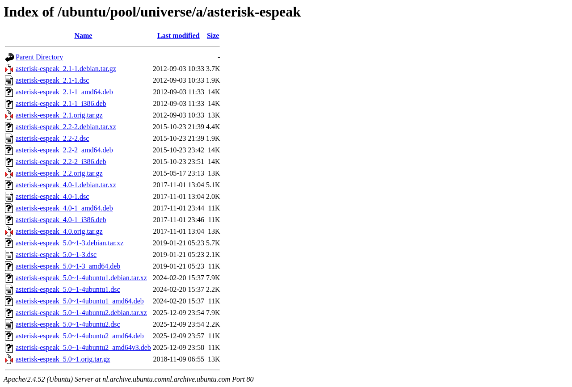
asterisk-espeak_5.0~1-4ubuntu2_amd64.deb (80, 336)
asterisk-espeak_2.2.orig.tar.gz (59, 173)
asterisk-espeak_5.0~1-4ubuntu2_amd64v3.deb (83, 347)
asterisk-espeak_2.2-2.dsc (52, 138)
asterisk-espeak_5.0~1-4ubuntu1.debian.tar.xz (81, 278)
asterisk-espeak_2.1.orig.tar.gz (59, 115)
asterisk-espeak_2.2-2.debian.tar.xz (66, 126)
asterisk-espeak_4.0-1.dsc (52, 196)
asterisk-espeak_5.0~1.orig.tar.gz (63, 359)
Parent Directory (39, 57)
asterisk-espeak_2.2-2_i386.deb (61, 161)
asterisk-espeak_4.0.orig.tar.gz (59, 231)
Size (213, 35)
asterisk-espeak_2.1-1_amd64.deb (64, 92)
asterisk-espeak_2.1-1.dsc (52, 80)
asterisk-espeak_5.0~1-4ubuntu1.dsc (68, 289)
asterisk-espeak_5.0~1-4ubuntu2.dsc (68, 324)
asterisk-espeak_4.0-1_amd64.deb (64, 208)
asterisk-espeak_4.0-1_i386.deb (61, 219)
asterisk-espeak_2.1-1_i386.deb (61, 103)
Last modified (178, 35)
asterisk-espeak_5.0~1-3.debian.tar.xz (69, 243)
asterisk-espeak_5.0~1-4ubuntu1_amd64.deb (80, 301)
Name (83, 35)
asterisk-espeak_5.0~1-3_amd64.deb (68, 266)
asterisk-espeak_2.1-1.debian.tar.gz (66, 68)
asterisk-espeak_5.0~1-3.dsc (56, 254)
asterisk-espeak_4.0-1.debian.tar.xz (66, 185)
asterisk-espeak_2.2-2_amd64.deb (64, 150)
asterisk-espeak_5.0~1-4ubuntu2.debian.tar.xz (81, 312)
